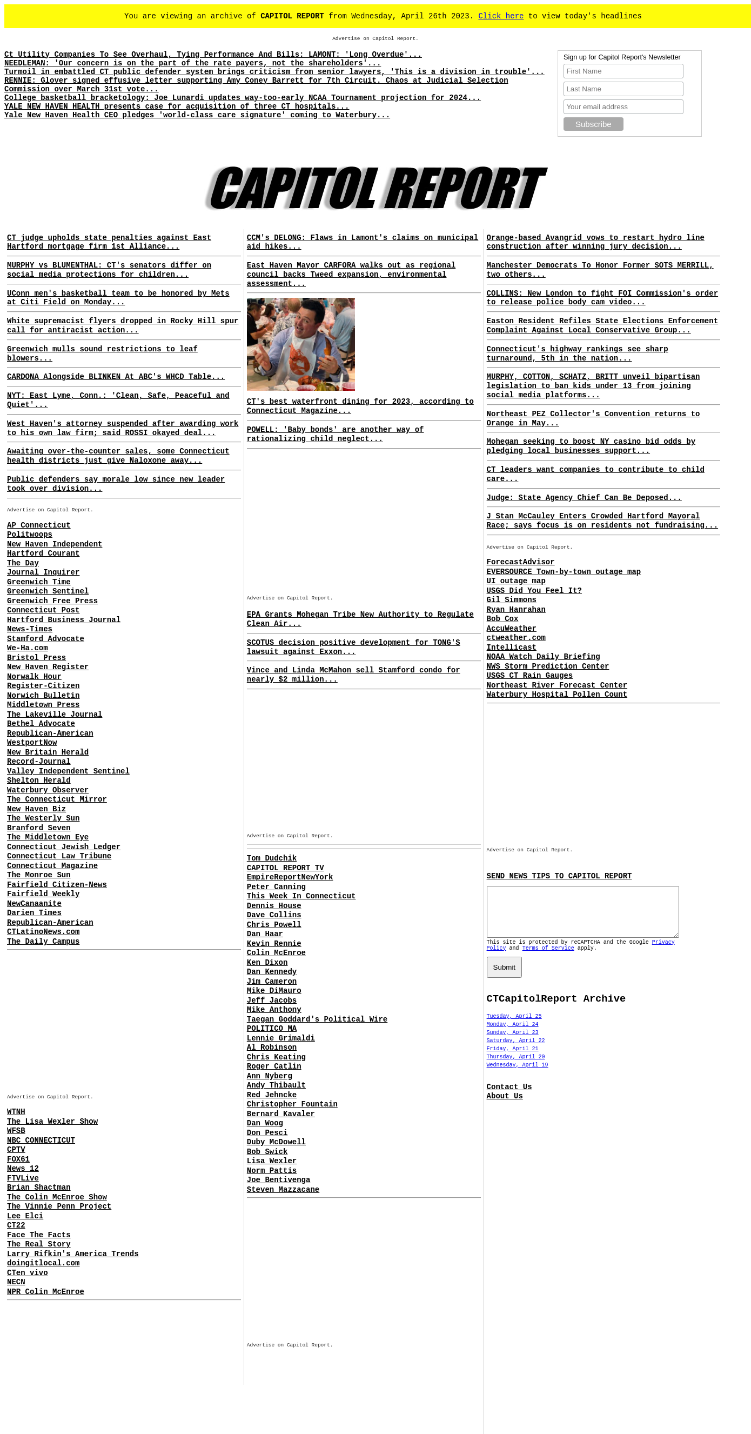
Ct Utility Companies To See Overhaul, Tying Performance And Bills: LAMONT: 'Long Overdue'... (213, 54)
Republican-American (50, 733)
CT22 (16, 1225)
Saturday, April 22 (516, 1050)
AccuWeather (512, 628)
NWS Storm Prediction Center (548, 666)
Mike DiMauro (274, 990)
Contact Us (509, 1096)
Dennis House (274, 906)
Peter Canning (276, 887)
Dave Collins (274, 915)
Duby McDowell (276, 1142)
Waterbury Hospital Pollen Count (557, 694)
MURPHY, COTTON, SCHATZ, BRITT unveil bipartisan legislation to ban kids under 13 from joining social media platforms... (593, 385)
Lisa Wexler (272, 1161)
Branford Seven (39, 828)
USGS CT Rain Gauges (530, 675)
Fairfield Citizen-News (57, 885)
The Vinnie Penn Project (59, 1206)
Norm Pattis (272, 1170)
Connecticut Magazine (52, 866)
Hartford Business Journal (63, 620)
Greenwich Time (39, 582)
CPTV (16, 1149)
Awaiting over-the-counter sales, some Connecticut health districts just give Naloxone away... (118, 456)
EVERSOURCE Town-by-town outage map (564, 572)
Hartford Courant (43, 553)
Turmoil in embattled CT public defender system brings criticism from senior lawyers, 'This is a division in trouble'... (274, 72)
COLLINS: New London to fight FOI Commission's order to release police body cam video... (602, 298)
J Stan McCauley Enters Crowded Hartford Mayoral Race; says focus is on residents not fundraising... (602, 521)
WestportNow (32, 742)
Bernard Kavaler (281, 1114)
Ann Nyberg (269, 1076)
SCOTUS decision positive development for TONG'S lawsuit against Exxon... (353, 647)
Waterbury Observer (48, 790)
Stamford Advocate (45, 639)
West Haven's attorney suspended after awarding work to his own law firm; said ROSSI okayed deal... (122, 428)
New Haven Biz (36, 809)
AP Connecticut (39, 525)
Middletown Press (43, 705)
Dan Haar (265, 934)
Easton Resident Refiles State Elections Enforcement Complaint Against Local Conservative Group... (602, 326)
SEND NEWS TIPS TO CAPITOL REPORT (559, 876)
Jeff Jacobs (272, 1000)
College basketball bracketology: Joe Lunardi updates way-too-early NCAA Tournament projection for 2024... (242, 98)
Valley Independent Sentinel (68, 771)
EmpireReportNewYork (290, 877)
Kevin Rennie (274, 943)
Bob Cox (503, 619)
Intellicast (512, 647)
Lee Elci (25, 1216)
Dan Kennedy (272, 972)
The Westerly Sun (43, 818)
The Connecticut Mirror (57, 799)
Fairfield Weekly (43, 894)
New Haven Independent (54, 544)
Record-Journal (39, 761)
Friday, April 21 (513, 1059)
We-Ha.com (27, 648)
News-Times (29, 629)
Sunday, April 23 (513, 1042)
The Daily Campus (43, 941)
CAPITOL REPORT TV (285, 868)
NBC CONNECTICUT (41, 1140)
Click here (501, 16)
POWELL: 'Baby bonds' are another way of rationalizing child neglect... (335, 434)
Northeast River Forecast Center (557, 685)
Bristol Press (36, 657)
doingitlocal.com (43, 1263)
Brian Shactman (39, 1187)
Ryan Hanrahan (516, 609)
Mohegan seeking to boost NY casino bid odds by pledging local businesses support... (591, 446)
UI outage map (516, 581)
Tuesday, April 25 (514, 1026)
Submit (504, 977)
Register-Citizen (43, 686)
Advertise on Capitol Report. (375, 39)
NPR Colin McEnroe (45, 1292)
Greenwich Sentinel (48, 591)
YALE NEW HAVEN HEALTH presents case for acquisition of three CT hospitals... (177, 106)
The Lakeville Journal (54, 714)
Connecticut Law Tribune (59, 856)
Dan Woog (265, 1123)
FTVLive (23, 1178)
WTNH (16, 1112)
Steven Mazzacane (283, 1189)
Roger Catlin (274, 1066)
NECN (16, 1282)
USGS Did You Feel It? (534, 590)
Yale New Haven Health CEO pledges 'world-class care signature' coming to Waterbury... (197, 115)
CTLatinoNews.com (43, 932)
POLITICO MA (272, 1028)
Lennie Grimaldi (281, 1038)
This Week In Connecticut (301, 896)
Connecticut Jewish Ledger (63, 847)
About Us (505, 1106)
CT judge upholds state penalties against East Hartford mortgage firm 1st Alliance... (109, 242)
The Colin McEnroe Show (57, 1197)
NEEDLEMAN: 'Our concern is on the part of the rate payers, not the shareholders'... (192, 63)
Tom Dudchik (272, 858)
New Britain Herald (48, 752)
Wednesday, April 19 (517, 1075)
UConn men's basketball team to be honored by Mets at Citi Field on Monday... (118, 298)
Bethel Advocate (41, 723)
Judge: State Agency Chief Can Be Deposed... (584, 497)
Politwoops (29, 534)
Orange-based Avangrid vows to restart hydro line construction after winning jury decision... (596, 242)
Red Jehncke (272, 1095)
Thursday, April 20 (516, 1067)
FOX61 (18, 1159)
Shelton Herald (39, 780)
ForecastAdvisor (521, 562)
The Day (23, 563)
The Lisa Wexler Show (52, 1121)
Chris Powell (274, 925)
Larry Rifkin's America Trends (73, 1254)
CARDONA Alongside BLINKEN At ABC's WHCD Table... (116, 376)
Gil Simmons (512, 600)
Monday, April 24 (513, 1034)
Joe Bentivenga (279, 1180)
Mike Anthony (274, 1009)
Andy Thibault (276, 1085)
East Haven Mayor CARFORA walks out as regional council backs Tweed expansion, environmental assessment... (351, 274)
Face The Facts (39, 1235)
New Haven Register (48, 667)
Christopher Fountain (292, 1104)
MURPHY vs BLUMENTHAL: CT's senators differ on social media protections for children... (109, 270)
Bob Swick (267, 1152)
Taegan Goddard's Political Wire (317, 1019)
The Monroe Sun (39, 875)
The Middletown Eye (48, 837)
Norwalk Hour (34, 676)
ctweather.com (516, 637)
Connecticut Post (43, 610)
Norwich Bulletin (43, 695)
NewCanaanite (34, 903)
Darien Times (34, 913)
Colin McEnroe (276, 953)
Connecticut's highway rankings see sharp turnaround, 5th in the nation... (577, 354)
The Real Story (39, 1244)
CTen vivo (27, 1273)
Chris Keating (276, 1057)
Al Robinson (272, 1047)
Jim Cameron (272, 981)
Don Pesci (267, 1133)
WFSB (16, 1130)
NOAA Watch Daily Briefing (543, 656)
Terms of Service (548, 958)
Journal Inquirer (43, 572)
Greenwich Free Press (52, 601)
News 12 (23, 1168)
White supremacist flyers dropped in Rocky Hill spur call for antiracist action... (122, 326)
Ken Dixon (267, 962)
